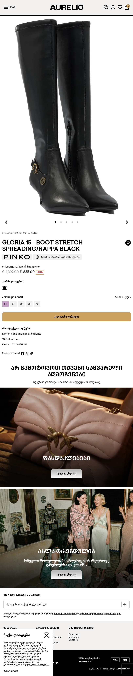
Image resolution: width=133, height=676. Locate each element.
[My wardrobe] (120, 7)
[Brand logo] (17, 257)
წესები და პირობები (64, 614)
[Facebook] (22, 353)
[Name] (5, 288)
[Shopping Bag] (127, 7)
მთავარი (7, 233)
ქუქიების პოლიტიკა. (37, 665)
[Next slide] (127, 222)
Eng (12, 7)
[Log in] (113, 7)
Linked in (73, 640)
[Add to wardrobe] (128, 243)
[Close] (46, 635)
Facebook (74, 634)
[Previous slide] (6, 222)
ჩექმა (34, 233)
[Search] (106, 7)
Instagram (74, 637)
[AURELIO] (67, 7)
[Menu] (6, 7)
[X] (27, 353)
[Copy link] (31, 353)
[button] (55, 222)
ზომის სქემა (123, 297)
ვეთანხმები (10, 671)
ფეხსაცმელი (21, 233)
